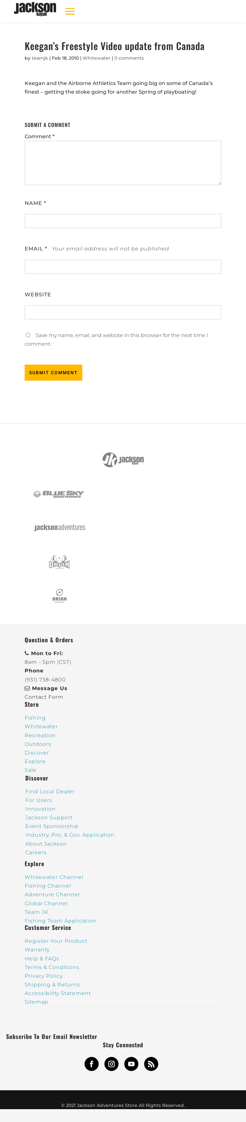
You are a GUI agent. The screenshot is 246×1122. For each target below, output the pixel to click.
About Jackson (46, 844)
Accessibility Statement (58, 993)
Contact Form (44, 697)
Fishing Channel (48, 886)
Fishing (35, 718)
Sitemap (36, 1002)
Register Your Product (56, 941)
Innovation (40, 809)
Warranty (37, 950)
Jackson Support (49, 817)
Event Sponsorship (52, 826)
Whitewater (97, 58)
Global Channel (46, 903)
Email (36, 249)
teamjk (40, 58)
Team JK (36, 912)
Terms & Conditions (52, 967)
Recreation (40, 735)
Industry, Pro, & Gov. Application (70, 835)
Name (35, 203)
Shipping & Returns (52, 985)
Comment (39, 136)
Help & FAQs (42, 959)
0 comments (129, 58)
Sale (31, 770)
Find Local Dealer (50, 792)
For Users (38, 800)
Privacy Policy (44, 976)
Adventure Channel (52, 894)
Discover (37, 753)
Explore (35, 761)
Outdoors (38, 744)
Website (38, 294)
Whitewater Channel (54, 877)
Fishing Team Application (61, 921)
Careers (36, 852)
